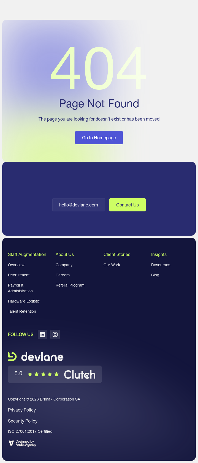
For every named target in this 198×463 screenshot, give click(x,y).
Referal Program (70, 285)
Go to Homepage (99, 137)
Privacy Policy (22, 409)
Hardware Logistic (24, 301)
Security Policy (22, 420)
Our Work (112, 265)
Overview (16, 265)
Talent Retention (22, 311)
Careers (63, 275)
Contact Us (127, 204)
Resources (160, 265)
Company (64, 265)
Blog (155, 275)
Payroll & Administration (20, 288)
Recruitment (18, 275)
